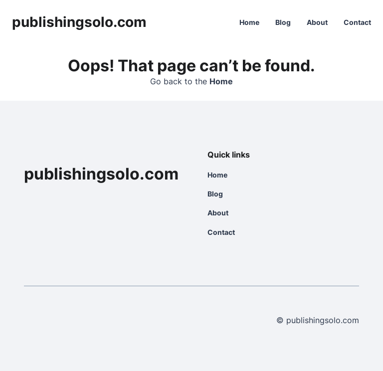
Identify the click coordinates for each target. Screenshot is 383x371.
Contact (357, 22)
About (317, 22)
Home (249, 22)
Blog (283, 22)
